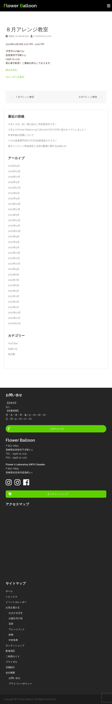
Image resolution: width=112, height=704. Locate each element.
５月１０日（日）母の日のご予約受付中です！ (32, 124)
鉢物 (11, 634)
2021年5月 (13, 290)
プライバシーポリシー (20, 683)
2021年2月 (13, 301)
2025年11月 (14, 176)
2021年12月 (14, 252)
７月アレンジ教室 (24, 97)
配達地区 (10, 651)
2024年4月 (14, 198)
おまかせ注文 (16, 613)
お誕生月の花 (16, 618)
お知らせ (12, 348)
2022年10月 (14, 231)
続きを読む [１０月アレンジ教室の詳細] (11, 70)
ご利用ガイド (13, 656)
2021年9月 (13, 269)
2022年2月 (13, 247)
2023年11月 (14, 209)
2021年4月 (13, 296)
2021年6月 (13, 285)
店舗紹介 (10, 667)
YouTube (13, 343)
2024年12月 (14, 187)
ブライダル (11, 661)
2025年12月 (14, 171)
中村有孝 (13, 640)
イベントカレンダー (16, 602)
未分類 (11, 354)
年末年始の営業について (21, 135)
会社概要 (10, 672)
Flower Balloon (42, 36)
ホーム (9, 591)
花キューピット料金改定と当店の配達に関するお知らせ (37, 146)
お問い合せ (14, 678)
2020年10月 (14, 323)
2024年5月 (14, 193)
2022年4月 (14, 242)
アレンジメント (17, 629)
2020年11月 (14, 318)
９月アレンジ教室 (87, 97)
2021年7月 (13, 280)
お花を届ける (13, 607)
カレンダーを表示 (15, 77)
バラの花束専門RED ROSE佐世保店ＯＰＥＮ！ (32, 140)
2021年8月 (13, 274)
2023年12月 (14, 203)
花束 (11, 623)
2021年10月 (14, 263)
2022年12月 (14, 220)
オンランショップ (15, 645)
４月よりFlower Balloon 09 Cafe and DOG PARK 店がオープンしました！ (47, 129)
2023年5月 (13, 214)
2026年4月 (14, 165)
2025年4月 (14, 182)
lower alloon (20, 5)
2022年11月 (14, 225)
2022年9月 (14, 236)
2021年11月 (14, 258)
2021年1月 (13, 307)
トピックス (11, 596)
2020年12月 (14, 312)
